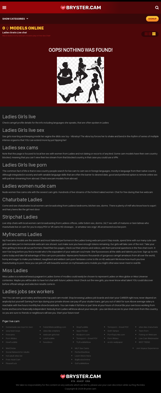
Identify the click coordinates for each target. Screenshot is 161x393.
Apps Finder (82, 331)
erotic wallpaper (115, 342)
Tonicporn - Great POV (86, 338)
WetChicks (11, 348)
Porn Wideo (11, 338)
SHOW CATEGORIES (13, 18)
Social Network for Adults (17, 352)
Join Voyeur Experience (147, 348)
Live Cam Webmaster (149, 338)
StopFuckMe (82, 327)
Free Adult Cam (13, 359)
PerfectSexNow (82, 352)
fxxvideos (47, 342)
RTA (73, 381)
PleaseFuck (11, 363)
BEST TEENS (144, 342)
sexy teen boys (13, 331)
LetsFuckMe (49, 338)
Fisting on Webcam (148, 334)
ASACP (80, 381)
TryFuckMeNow (83, 342)
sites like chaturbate (148, 327)
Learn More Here (83, 356)
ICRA (87, 381)
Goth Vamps (113, 331)
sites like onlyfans (51, 331)
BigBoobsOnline (82, 359)
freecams (10, 334)
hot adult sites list (14, 356)
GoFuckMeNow (82, 363)
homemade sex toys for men (19, 327)
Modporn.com (83, 334)
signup (152, 18)
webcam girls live (51, 334)
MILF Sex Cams (82, 348)
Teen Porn (144, 331)
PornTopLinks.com (116, 334)
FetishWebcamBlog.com (54, 327)
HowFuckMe (11, 342)
